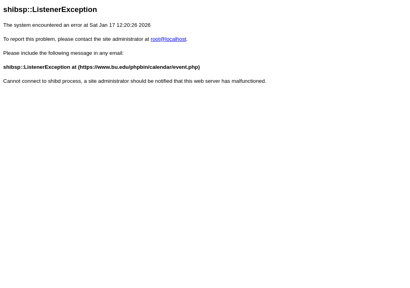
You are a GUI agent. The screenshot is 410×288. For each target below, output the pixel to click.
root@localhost (168, 39)
